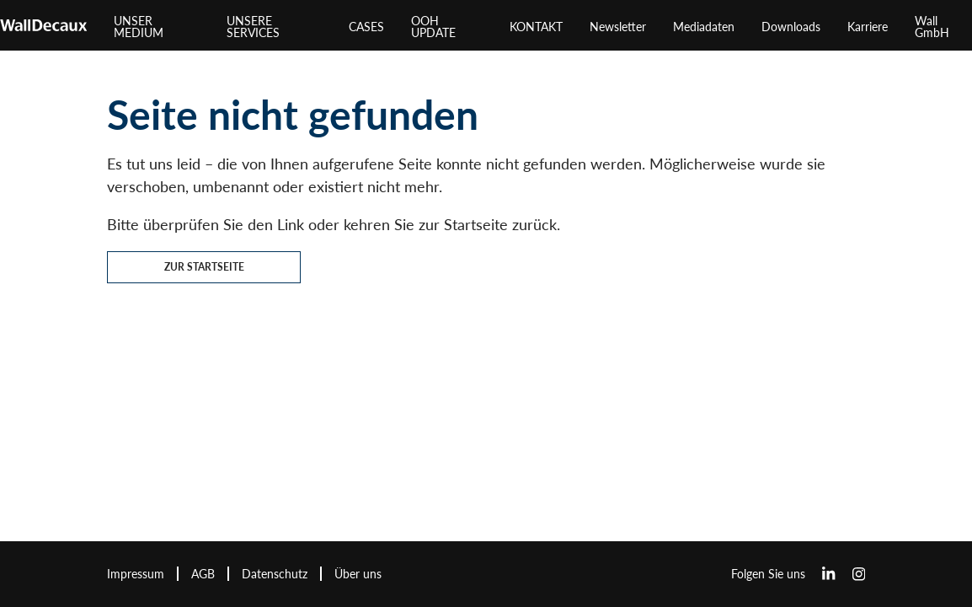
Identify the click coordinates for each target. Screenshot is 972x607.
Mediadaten (703, 26)
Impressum (135, 574)
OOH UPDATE (433, 26)
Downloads (790, 26)
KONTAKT (536, 26)
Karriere (867, 26)
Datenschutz (274, 574)
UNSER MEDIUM (138, 26)
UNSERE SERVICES (253, 26)
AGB (203, 574)
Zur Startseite (204, 267)
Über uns (358, 574)
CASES (366, 26)
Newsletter (618, 26)
